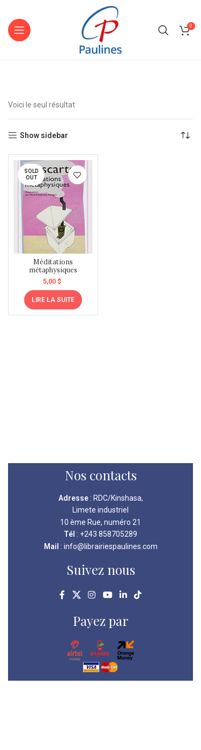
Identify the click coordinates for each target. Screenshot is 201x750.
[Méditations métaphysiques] (53, 207)
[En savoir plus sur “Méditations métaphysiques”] (53, 299)
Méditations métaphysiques (53, 265)
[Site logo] (100, 29)
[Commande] (185, 135)
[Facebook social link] (62, 595)
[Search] (163, 30)
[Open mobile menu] (19, 30)
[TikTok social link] (137, 595)
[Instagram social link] (92, 595)
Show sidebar (44, 135)
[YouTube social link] (107, 595)
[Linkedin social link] (123, 595)
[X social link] (76, 595)
